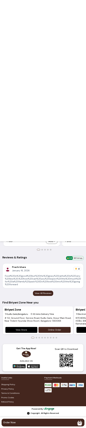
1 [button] (38, 249)
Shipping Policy (8, 384)
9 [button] (56, 337)
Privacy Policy (7, 389)
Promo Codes (7, 397)
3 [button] (45, 249)
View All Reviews (43, 293)
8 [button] (53, 337)
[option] (37, 320)
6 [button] (48, 337)
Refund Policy (7, 402)
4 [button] (48, 249)
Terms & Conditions (10, 393)
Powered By (43, 409)
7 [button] (50, 337)
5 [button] (50, 249)
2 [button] (42, 249)
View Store (21, 329)
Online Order (54, 329)
